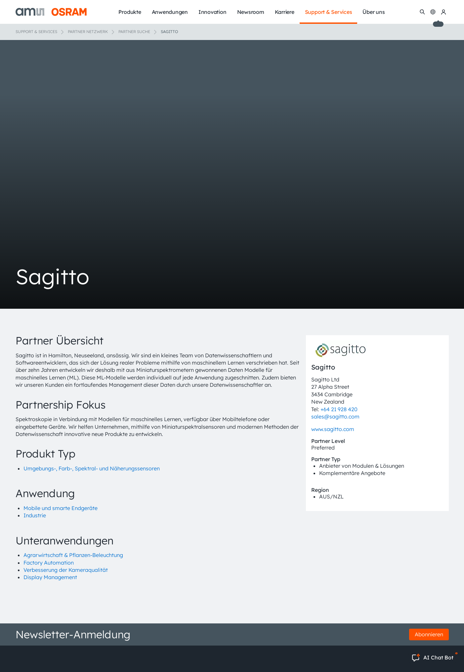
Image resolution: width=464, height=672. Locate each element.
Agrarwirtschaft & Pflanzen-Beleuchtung (73, 555)
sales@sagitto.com (335, 416)
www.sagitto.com (332, 429)
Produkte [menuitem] (129, 12)
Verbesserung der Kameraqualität (65, 570)
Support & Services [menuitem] (328, 12)
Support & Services (36, 31)
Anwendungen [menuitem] (170, 12)
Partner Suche (134, 31)
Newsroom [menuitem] (250, 12)
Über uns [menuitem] (373, 12)
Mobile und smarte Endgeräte (60, 508)
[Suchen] (422, 12)
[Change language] (433, 12)
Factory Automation (48, 562)
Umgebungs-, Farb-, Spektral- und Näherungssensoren (91, 468)
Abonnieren (429, 634)
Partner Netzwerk (88, 31)
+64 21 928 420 (339, 409)
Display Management (50, 577)
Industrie (34, 515)
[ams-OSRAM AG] (51, 12)
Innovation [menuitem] (212, 12)
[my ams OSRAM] (443, 12)
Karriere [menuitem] (284, 12)
